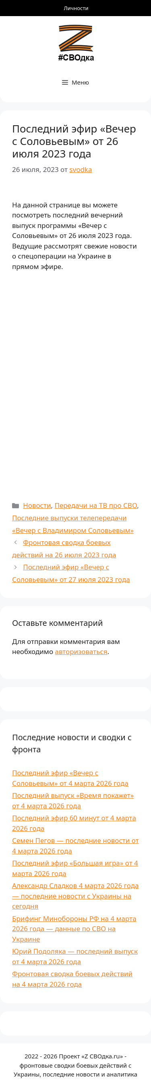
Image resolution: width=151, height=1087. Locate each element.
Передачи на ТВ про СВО (95, 505)
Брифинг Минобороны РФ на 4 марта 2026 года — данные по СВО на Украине (74, 929)
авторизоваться (81, 651)
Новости (37, 505)
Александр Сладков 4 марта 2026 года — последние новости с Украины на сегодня (75, 896)
